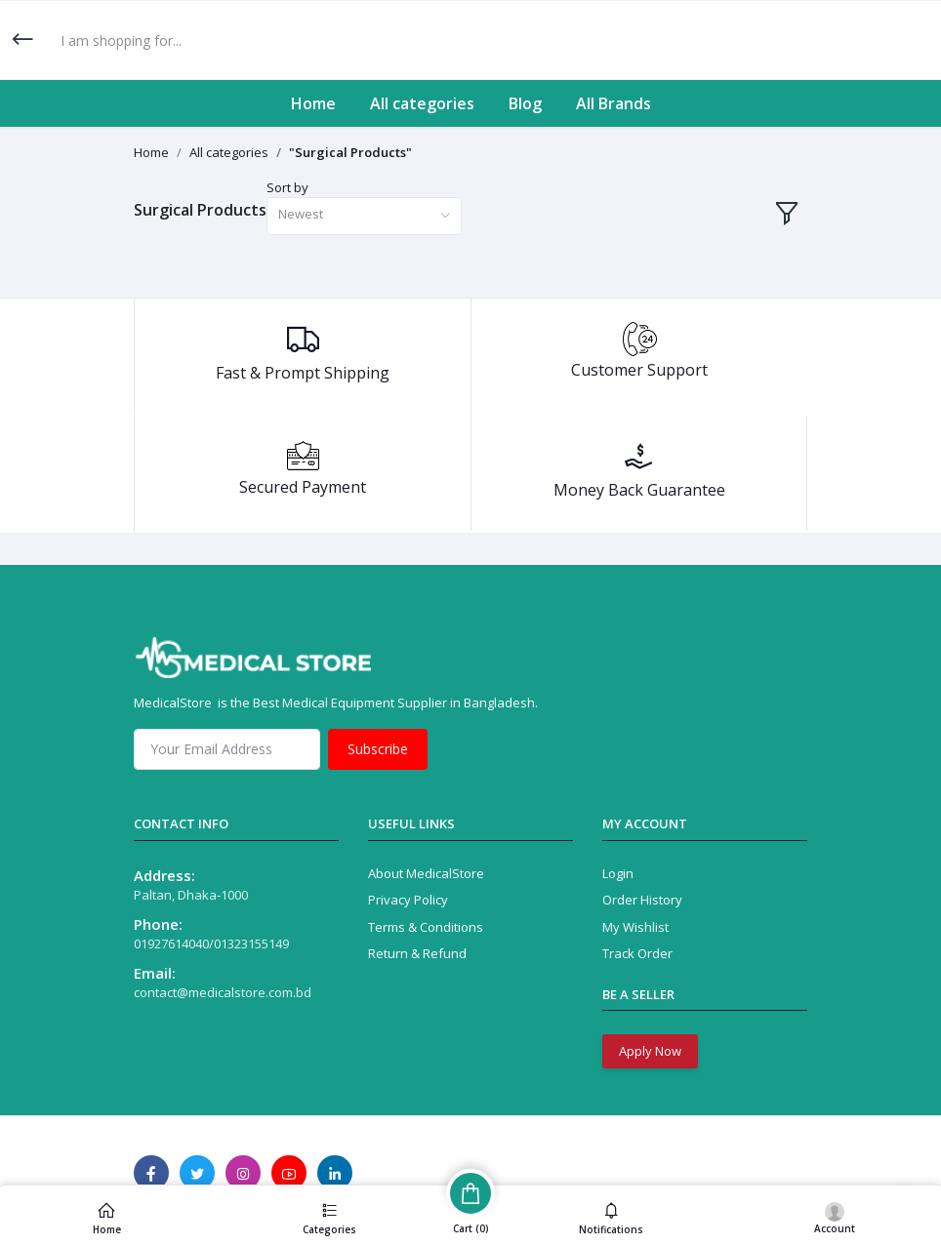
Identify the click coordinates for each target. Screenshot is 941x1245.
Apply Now (650, 1051)
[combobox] (364, 216)
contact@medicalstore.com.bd (222, 992)
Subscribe (378, 749)
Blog (525, 103)
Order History (642, 899)
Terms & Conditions (425, 927)
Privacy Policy (408, 899)
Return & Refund (417, 953)
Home (313, 103)
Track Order (637, 953)
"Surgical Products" (350, 152)
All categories (422, 103)
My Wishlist (635, 927)
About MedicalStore (426, 873)
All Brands (613, 103)
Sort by (287, 187)
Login (618, 873)
